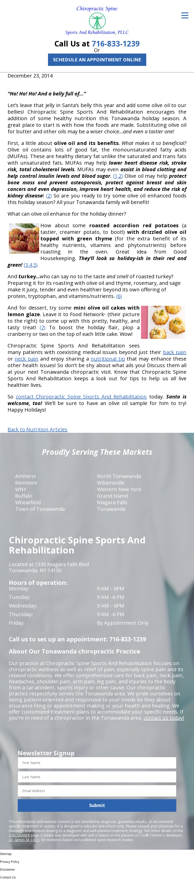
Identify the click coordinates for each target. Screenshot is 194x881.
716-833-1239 (116, 43)
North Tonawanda (119, 476)
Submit (97, 805)
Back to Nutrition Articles (37, 429)
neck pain (26, 358)
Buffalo (23, 495)
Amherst (25, 476)
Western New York (119, 489)
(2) (49, 195)
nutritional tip (108, 358)
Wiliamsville (111, 482)
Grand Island (112, 495)
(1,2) (118, 175)
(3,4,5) (31, 264)
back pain (174, 352)
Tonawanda (111, 509)
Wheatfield (28, 502)
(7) (42, 327)
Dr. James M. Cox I (24, 839)
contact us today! (163, 717)
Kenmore (26, 482)
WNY (20, 489)
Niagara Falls (112, 502)
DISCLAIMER (19, 835)
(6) (119, 296)
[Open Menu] (185, 15)
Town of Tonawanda (40, 509)
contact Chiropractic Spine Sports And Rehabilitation (81, 396)
